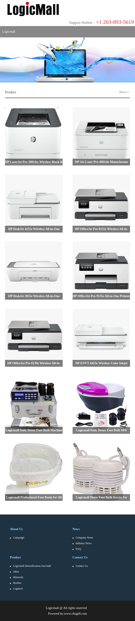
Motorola (18, 577)
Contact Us (80, 557)
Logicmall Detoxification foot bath (32, 566)
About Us (16, 529)
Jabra (16, 571)
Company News (84, 537)
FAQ (78, 549)
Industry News (84, 543)
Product (15, 557)
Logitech (18, 588)
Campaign (18, 537)
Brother (17, 583)
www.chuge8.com (75, 613)
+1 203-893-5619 (101, 22)
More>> (124, 92)
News (76, 529)
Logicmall (8, 31)
